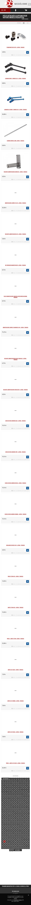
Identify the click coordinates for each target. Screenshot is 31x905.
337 (6, 835)
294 (26, 826)
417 (11, 848)
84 (22, 791)
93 (13, 793)
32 (22, 783)
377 (8, 841)
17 (17, 780)
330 (20, 832)
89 (4, 793)
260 (9, 822)
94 (15, 793)
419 (15, 848)
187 (19, 809)
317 (19, 830)
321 (28, 830)
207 (6, 813)
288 (13, 826)
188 (22, 809)
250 (15, 819)
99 (26, 793)
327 (13, 832)
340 (13, 835)
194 (6, 811)
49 (2, 787)
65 (8, 789)
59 (24, 787)
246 (6, 819)
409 (22, 845)
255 (26, 819)
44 (19, 785)
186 (17, 809)
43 (17, 785)
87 (28, 791)
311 (6, 830)
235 (11, 817)
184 (13, 809)
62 (2, 789)
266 (22, 822)
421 (19, 848)
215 (24, 813)
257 (2, 822)
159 (15, 804)
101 (2, 796)
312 (8, 830)
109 (19, 796)
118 (11, 798)
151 (26, 802)
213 (19, 813)
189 (24, 809)
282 (28, 824)
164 (26, 804)
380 (15, 841)
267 (24, 822)
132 (13, 800)
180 (4, 809)
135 (19, 800)
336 (4, 835)
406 (15, 845)
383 (22, 841)
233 (6, 817)
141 (4, 802)
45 (22, 785)
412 (28, 845)
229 (26, 815)
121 (17, 798)
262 (13, 822)
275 (13, 824)
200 (20, 811)
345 (24, 835)
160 (17, 804)
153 (2, 804)
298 (6, 828)
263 (15, 822)
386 (28, 841)
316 (17, 830)
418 (13, 848)
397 (24, 843)
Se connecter (17, 9)
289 (15, 826)
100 (28, 793)
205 (2, 813)
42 (15, 785)
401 (4, 845)
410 (24, 845)
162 (22, 804)
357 (22, 837)
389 (6, 843)
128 (4, 800)
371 (24, 839)
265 (20, 822)
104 (8, 796)
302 (15, 828)
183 (11, 809)
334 (28, 832)
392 (13, 843)
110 (22, 796)
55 (15, 787)
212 (17, 813)
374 (2, 841)
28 (13, 783)
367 (15, 839)
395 (20, 843)
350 (6, 837)
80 (13, 791)
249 (13, 819)
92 (11, 793)
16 (15, 780)
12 (6, 780)
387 (2, 843)
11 (4, 780)
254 (24, 819)
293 (24, 826)
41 (13, 785)
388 (4, 843)
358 (24, 837)
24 (4, 783)
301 (13, 828)
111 (24, 796)
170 (11, 806)
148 (19, 802)
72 (24, 789)
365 (11, 839)
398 (26, 843)
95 (17, 793)
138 (26, 800)
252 (20, 819)
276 (15, 824)
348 (2, 837)
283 (2, 826)
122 (19, 798)
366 (13, 839)
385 (26, 841)
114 (2, 798)
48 (28, 785)
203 (26, 811)
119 (13, 798)
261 (11, 822)
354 (15, 837)
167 (4, 806)
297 (4, 828)
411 (26, 845)
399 (28, 843)
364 (9, 839)
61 (28, 787)
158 (13, 804)
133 (15, 800)
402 (6, 845)
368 (17, 839)
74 (28, 789)
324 (6, 832)
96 (19, 793)
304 (20, 828)
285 (6, 826)
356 (20, 837)
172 (15, 806)
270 (2, 824)
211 (15, 813)
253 (22, 819)
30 (17, 783)
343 (20, 835)
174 (19, 806)
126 (28, 798)
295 (28, 826)
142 (6, 802)
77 (6, 791)
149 (22, 802)
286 (9, 826)
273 (9, 824)
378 (11, 841)
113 (28, 796)
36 (2, 785)
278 (20, 824)
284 (4, 826)
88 (2, 793)
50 (4, 787)
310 (4, 830)
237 (15, 817)
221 (8, 815)
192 (2, 811)
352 (11, 837)
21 (26, 780)
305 (22, 828)
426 (10, 850)
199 (17, 811)
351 (8, 837)
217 (28, 813)
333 (26, 832)
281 (26, 824)
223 (13, 815)
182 (8, 809)
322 (2, 832)
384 (24, 841)
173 (17, 806)
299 (9, 828)
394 (17, 843)
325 (9, 832)
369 (20, 839)
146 (15, 802)
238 (17, 817)
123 (22, 798)
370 (22, 839)
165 (28, 804)
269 (28, 822)
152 (28, 802)
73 (26, 789)
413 (2, 848)
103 (6, 796)
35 (28, 783)
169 (8, 806)
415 (6, 848)
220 (6, 815)
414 (4, 848)
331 (22, 832)
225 (17, 815)
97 (22, 793)
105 (11, 796)
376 (6, 841)
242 (26, 817)
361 (2, 839)
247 (9, 819)
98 (24, 793)
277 (17, 824)
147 (17, 802)
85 (24, 791)
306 (24, 828)
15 (13, 780)
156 (8, 804)
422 (22, 848)
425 (28, 848)
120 (15, 798)
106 (13, 796)
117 (8, 798)
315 (15, 830)
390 (9, 843)
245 (4, 819)
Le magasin (15, 893)
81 (15, 791)
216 (26, 813)
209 (11, 813)
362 (4, 839)
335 (2, 835)
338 (9, 835)
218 (2, 815)
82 (17, 791)
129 (6, 800)
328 (15, 832)
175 (22, 806)
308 (28, 828)
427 (12, 850)
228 (24, 815)
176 (24, 806)
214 (22, 813)
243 (28, 817)
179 (2, 809)
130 (8, 800)
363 (6, 839)
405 (13, 845)
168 (6, 806)
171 (13, 806)
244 (2, 819)
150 (24, 802)
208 (9, 813)
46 (24, 785)
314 (13, 830)
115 (4, 798)
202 (24, 811)
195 (8, 811)
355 (17, 837)
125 (26, 798)
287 (11, 826)
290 (17, 826)
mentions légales (18, 900)
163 (24, 804)
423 (24, 848)
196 (11, 811)
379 (13, 841)
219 (4, 815)
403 (9, 845)
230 (28, 815)
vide (28, 9)
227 (22, 815)
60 (26, 787)
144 (11, 802)
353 (13, 837)
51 (6, 787)
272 (6, 824)
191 (28, 809)
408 (20, 845)
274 (11, 824)
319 (24, 830)
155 (6, 804)
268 (26, 822)
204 (28, 811)
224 (15, 815)
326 (11, 832)
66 (11, 789)
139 (28, 800)
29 (15, 783)
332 (24, 832)
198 (15, 811)
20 (24, 780)
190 (26, 809)
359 (26, 837)
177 (26, 806)
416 (8, 848)
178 (28, 806)
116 (6, 798)
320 (26, 830)
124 (24, 798)
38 (6, 785)
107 (15, 796)
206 (4, 813)
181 (6, 809)
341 (15, 835)
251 (17, 819)
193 (4, 811)
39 (8, 785)
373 (28, 839)
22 (28, 780)
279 (22, 824)
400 (2, 845)
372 (26, 839)
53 (11, 787)
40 (11, 785)
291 (19, 826)
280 (24, 824)
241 (24, 817)
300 (11, 828)
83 (19, 791)
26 (8, 783)
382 (20, 841)
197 (13, 811)
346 (26, 835)
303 (17, 828)
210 (13, 813)
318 (22, 830)
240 (22, 817)
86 (26, 791)
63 (4, 789)
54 (13, 787)
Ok (28, 895)
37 (4, 785)
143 (8, 802)
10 (2, 780)
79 (11, 791)
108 (17, 796)
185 (15, 809)
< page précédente (5, 778)
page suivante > (17, 850)
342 (17, 835)
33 (24, 783)
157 (11, 804)
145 (13, 802)
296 (2, 828)
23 (2, 783)
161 (19, 804)
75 (2, 791)
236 (13, 817)
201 (22, 811)
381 (17, 841)
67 (13, 789)
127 (2, 800)
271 (4, 824)
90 (6, 793)
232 (4, 817)
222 (11, 815)
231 (2, 817)
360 (28, 837)
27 (11, 783)
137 (24, 800)
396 (22, 843)
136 (22, 800)
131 (11, 800)
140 (2, 802)
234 (9, 817)
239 (20, 817)
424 (26, 848)
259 (6, 822)
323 (4, 832)
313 (11, 830)
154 (4, 804)
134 (17, 800)
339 (11, 835)
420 (17, 848)
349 (4, 837)
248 (11, 819)
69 (17, 789)
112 (26, 796)
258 (4, 822)
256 (28, 819)
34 (26, 783)
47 (26, 785)
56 (17, 787)
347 (28, 835)
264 (17, 822)
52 (8, 787)
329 (17, 832)
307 (26, 828)
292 (22, 826)
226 (20, 815)
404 (11, 845)
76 (4, 791)
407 (17, 845)
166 (2, 806)
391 (11, 843)
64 (6, 789)
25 (6, 783)
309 (2, 830)
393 (15, 843)
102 (4, 796)
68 (15, 789)
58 (22, 787)
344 (22, 835)
